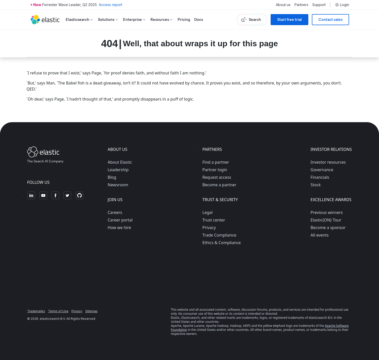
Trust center (213, 220)
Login (342, 5)
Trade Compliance (219, 235)
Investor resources (328, 162)
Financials (320, 177)
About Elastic (120, 162)
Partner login (214, 169)
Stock (316, 185)
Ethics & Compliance (221, 242)
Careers (115, 212)
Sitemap (91, 311)
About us (283, 5)
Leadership (118, 169)
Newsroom (118, 185)
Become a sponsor (328, 227)
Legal (207, 212)
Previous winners (327, 212)
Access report (110, 5)
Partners (301, 5)
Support (319, 5)
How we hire (119, 227)
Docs (198, 19)
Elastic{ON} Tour (326, 220)
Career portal (120, 220)
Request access (216, 177)
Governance (322, 169)
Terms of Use (58, 311)
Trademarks (36, 311)
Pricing (184, 19)
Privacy (209, 227)
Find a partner (215, 162)
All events (320, 235)
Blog (112, 177)
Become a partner (219, 185)
